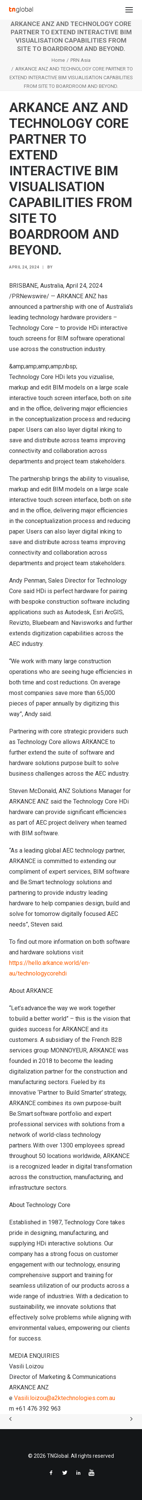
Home (58, 60)
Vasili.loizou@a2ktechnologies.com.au (64, 1398)
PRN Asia (80, 60)
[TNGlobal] (21, 10)
